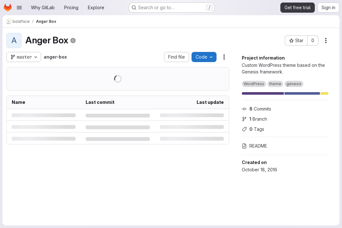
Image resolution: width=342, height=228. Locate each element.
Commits (256, 108)
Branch (254, 119)
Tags (253, 129)
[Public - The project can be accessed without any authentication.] (73, 40)
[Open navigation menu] (19, 8)
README (254, 146)
